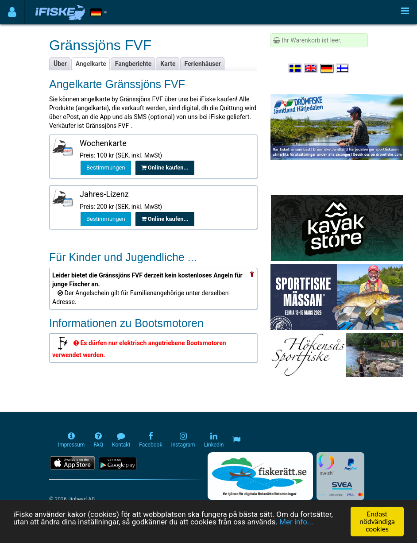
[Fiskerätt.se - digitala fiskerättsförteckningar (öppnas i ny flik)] (260, 476)
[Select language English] (311, 68)
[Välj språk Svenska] (296, 68)
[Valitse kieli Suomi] (343, 68)
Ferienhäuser (203, 63)
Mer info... (296, 522)
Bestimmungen (105, 167)
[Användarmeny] (12, 12)
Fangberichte (133, 63)
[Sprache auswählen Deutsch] (327, 68)
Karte (167, 63)
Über (60, 63)
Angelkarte (91, 63)
